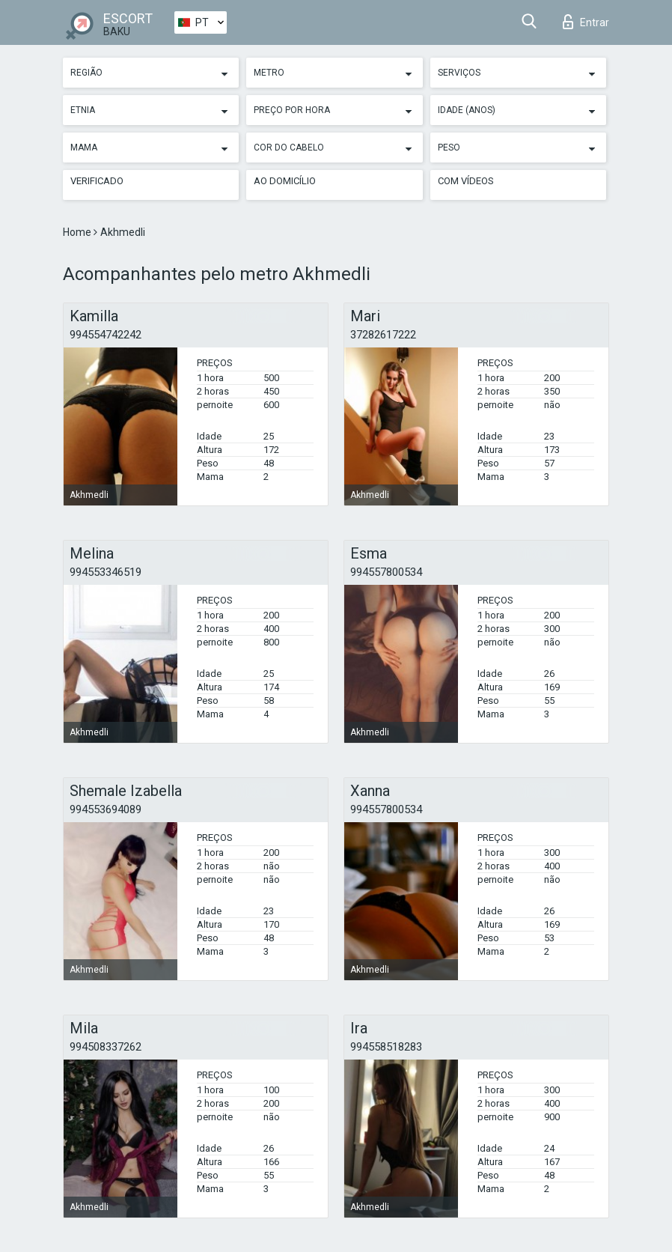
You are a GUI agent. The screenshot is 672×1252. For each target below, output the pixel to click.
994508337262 (105, 1047)
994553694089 (105, 809)
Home (78, 232)
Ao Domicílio (285, 180)
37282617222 (383, 334)
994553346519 (105, 572)
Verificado (96, 180)
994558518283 (386, 1047)
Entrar (586, 21)
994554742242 (105, 334)
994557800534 (386, 572)
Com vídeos (466, 180)
